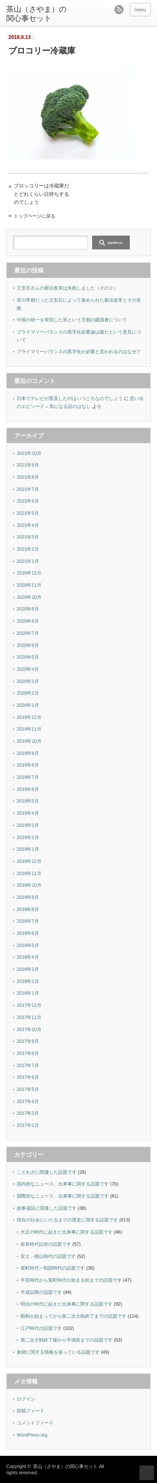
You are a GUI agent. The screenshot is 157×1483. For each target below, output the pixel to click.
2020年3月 (28, 681)
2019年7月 (28, 777)
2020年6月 (28, 645)
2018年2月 (28, 981)
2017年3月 (28, 1113)
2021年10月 (29, 453)
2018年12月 (29, 861)
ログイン (26, 1398)
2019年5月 (28, 800)
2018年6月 (28, 933)
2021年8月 (28, 477)
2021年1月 (28, 561)
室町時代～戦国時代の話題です (53, 1267)
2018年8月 (28, 909)
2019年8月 (28, 764)
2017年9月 (28, 1041)
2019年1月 (28, 849)
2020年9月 (28, 608)
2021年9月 (28, 464)
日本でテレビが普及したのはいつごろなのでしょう (70, 398)
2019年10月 (29, 741)
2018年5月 (28, 945)
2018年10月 (29, 885)
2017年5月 (28, 1089)
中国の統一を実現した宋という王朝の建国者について (72, 319)
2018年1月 (28, 993)
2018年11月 (29, 873)
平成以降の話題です (41, 1292)
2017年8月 (28, 1053)
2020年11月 (29, 585)
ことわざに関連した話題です (47, 1172)
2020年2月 (28, 692)
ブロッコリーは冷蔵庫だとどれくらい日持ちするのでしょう (41, 194)
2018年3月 (28, 969)
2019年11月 (29, 728)
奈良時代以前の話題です (46, 1244)
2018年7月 (28, 921)
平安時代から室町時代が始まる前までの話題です (71, 1280)
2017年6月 (28, 1077)
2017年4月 (28, 1101)
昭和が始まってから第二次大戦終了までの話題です (73, 1316)
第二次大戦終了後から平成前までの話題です (67, 1339)
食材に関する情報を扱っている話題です (58, 1352)
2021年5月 (28, 513)
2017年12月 (29, 1005)
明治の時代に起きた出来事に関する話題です (67, 1303)
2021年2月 (28, 549)
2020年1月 (28, 705)
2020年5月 (28, 656)
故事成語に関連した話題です (47, 1208)
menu (140, 9)
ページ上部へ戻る (146, 1472)
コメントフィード (35, 1422)
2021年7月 (28, 489)
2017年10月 (29, 1029)
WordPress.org (32, 1434)
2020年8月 (28, 620)
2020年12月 (29, 572)
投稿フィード (30, 1410)
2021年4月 (28, 525)
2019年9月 (28, 753)
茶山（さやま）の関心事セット (36, 14)
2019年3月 (28, 825)
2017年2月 (28, 1125)
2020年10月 (29, 597)
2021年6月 (28, 500)
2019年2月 (28, 837)
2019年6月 (28, 789)
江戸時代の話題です (41, 1328)
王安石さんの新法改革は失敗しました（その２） (67, 287)
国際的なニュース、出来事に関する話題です (63, 1195)
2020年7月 (28, 633)
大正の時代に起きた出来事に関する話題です (67, 1231)
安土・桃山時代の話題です (48, 1256)
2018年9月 (28, 897)
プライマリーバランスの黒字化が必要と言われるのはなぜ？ (79, 351)
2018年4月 (28, 957)
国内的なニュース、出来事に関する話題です (63, 1183)
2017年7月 (28, 1065)
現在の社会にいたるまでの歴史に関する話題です (67, 1219)
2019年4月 (28, 813)
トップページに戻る (34, 215)
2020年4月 (28, 669)
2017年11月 (29, 1017)
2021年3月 (28, 536)
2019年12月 (29, 717)
